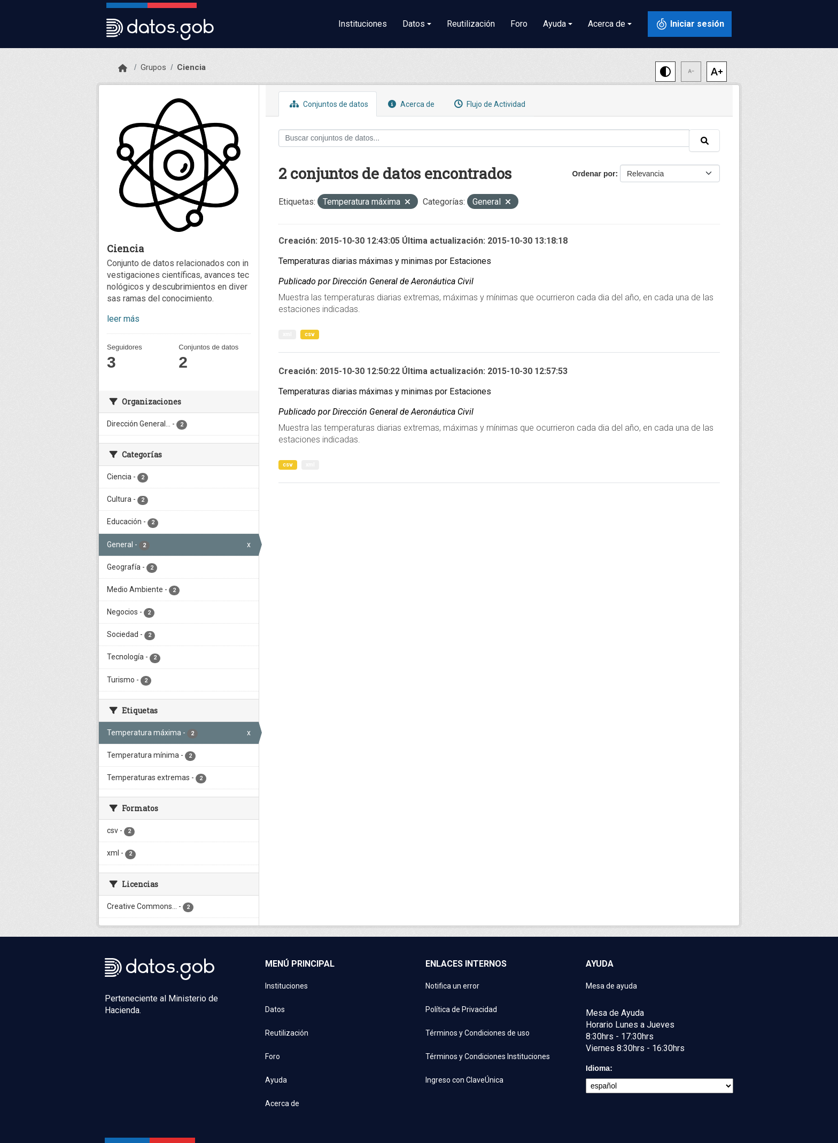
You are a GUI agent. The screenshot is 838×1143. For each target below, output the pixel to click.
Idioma (598, 1068)
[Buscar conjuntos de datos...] (484, 138)
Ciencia (191, 67)
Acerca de (409, 104)
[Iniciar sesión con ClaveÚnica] (690, 24)
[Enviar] (704, 140)
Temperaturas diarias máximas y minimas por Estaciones (384, 261)
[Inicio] (122, 68)
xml (287, 334)
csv (310, 334)
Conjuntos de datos (327, 104)
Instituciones (362, 24)
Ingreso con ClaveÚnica (464, 1080)
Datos (275, 1009)
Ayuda (276, 1080)
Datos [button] (413, 24)
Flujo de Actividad (488, 104)
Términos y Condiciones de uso (477, 1033)
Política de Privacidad (461, 1009)
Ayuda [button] (554, 24)
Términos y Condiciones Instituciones (487, 1056)
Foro (518, 24)
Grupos (153, 67)
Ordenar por (594, 173)
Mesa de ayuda (611, 986)
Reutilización (471, 24)
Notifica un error (452, 986)
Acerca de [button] (606, 24)
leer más (123, 319)
